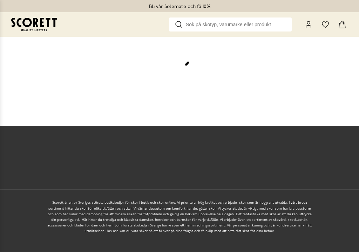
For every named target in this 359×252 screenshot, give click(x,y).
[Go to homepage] (34, 24)
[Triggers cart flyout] (342, 24)
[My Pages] (308, 24)
